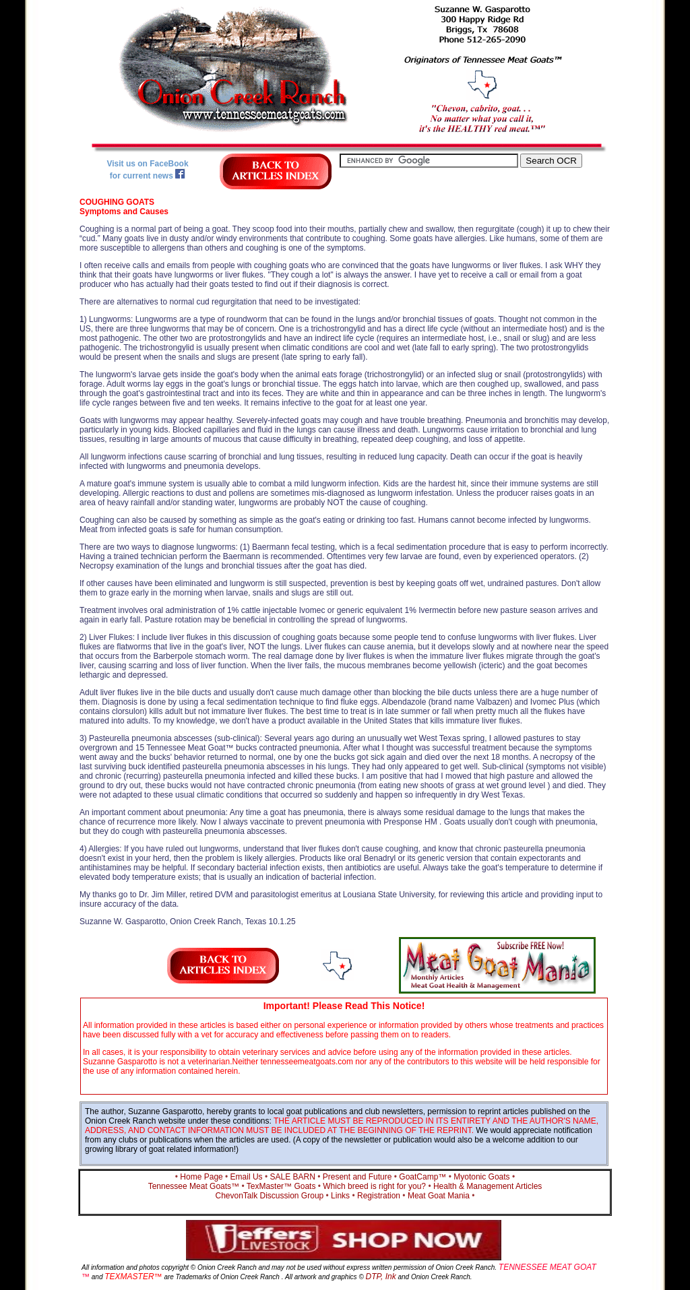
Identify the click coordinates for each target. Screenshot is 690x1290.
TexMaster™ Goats (281, 1186)
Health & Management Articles (487, 1186)
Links (340, 1195)
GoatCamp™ (422, 1177)
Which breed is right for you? (374, 1186)
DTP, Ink (381, 1276)
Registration (378, 1195)
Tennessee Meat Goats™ (193, 1186)
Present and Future (357, 1177)
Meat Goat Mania (439, 1195)
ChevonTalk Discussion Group (269, 1195)
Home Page (201, 1177)
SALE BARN (292, 1177)
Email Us (246, 1177)
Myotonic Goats (481, 1177)
